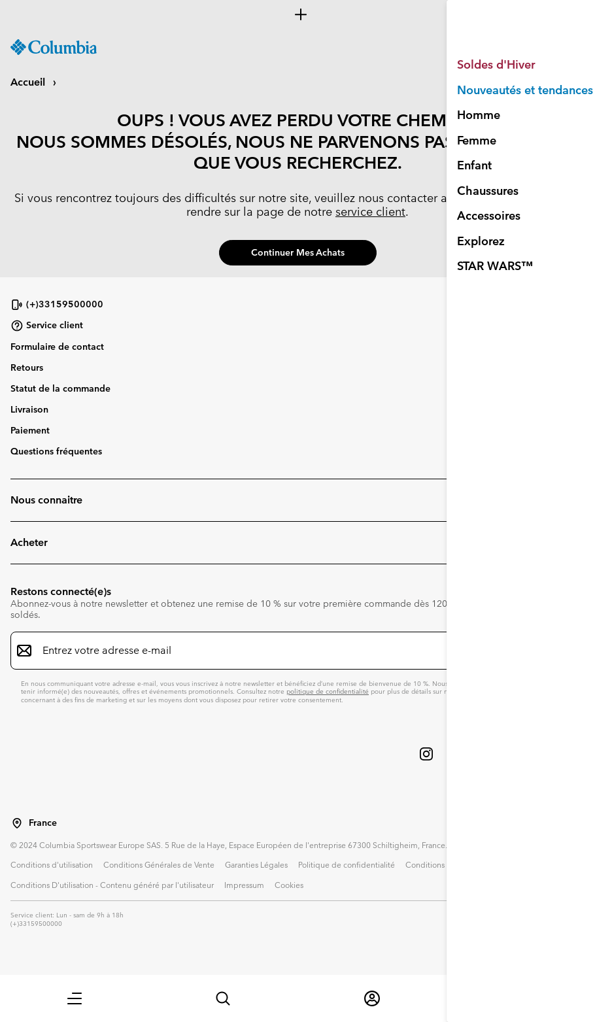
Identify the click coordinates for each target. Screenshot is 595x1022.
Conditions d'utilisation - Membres (467, 864)
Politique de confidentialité (346, 864)
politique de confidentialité (327, 691)
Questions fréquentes (56, 451)
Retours (26, 367)
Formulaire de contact (57, 346)
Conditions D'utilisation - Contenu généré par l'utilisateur (112, 884)
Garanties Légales (256, 864)
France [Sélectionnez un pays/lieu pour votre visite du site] (43, 822)
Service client (46, 325)
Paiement (30, 430)
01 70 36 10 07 (496, 197)
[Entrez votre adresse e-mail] (289, 650)
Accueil (29, 82)
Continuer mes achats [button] (298, 252)
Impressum (244, 884)
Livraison (29, 409)
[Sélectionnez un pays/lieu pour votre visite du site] (17, 823)
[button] (74, 998)
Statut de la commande (60, 388)
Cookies (289, 884)
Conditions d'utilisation (51, 864)
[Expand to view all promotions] (297, 14)
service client (370, 211)
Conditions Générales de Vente (158, 864)
